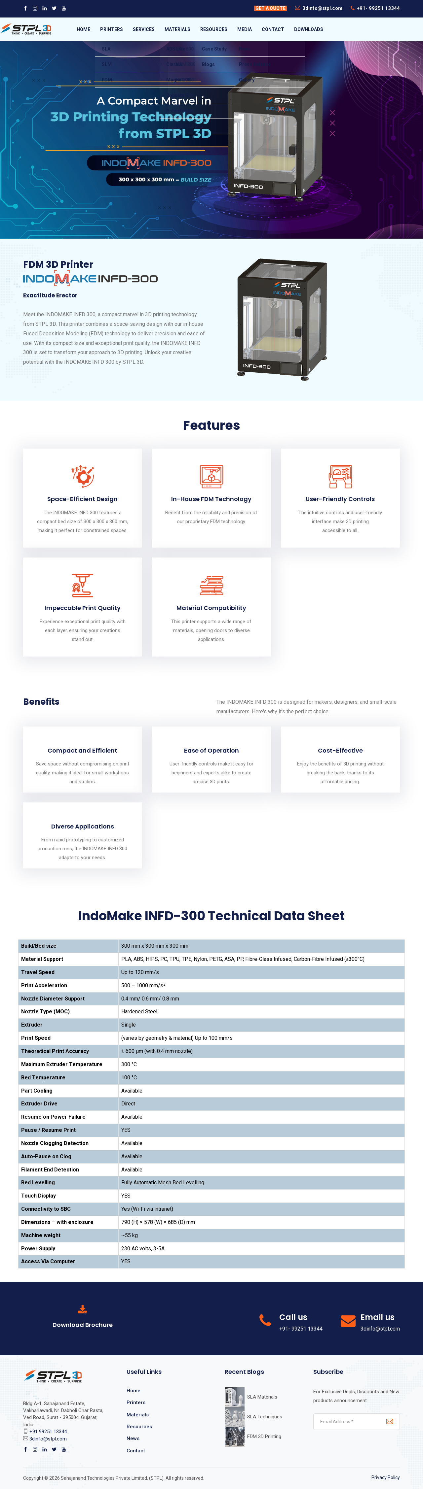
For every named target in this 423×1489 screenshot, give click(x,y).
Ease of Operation (211, 750)
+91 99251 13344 (48, 1432)
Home (133, 1391)
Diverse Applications (82, 826)
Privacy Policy (385, 1477)
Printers (136, 1402)
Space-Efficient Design (82, 499)
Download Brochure (83, 1325)
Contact (136, 1451)
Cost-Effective (340, 750)
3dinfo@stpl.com (322, 8)
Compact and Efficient (82, 750)
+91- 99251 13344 (378, 8)
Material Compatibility (211, 608)
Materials (138, 1415)
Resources (139, 1427)
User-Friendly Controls (340, 499)
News (133, 1438)
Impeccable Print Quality (83, 608)
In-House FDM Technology (211, 499)
